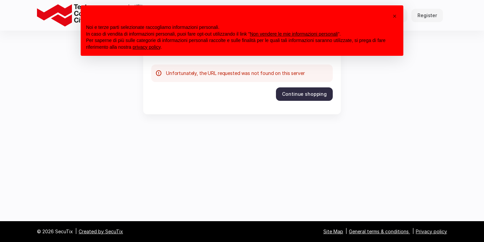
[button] (304, 94)
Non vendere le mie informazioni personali (293, 34)
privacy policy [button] (147, 47)
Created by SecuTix (101, 231)
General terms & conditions (379, 231)
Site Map (333, 231)
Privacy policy (431, 231)
